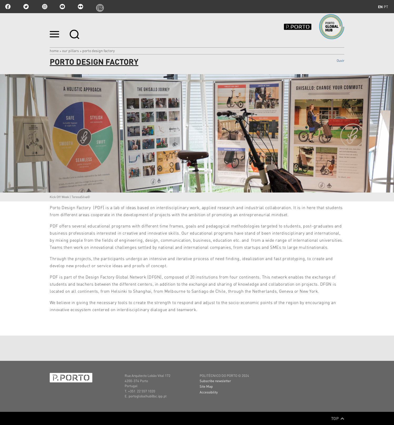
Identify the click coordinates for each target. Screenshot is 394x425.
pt (386, 6)
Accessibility (209, 392)
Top (337, 418)
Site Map (206, 386)
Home (54, 50)
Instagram (44, 6)
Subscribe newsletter (215, 380)
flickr (80, 6)
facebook (8, 6)
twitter (26, 6)
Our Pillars (70, 50)
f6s (98, 6)
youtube (62, 6)
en (380, 6)
